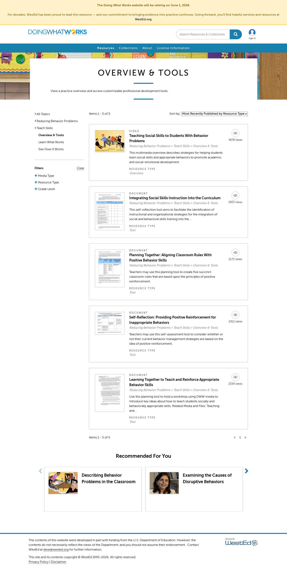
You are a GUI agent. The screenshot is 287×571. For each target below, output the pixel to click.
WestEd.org (143, 19)
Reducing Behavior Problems (57, 121)
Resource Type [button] (48, 182)
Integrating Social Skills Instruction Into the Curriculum (174, 198)
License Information (173, 48)
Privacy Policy (39, 562)
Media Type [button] (45, 176)
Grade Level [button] (46, 189)
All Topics (43, 114)
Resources (105, 48)
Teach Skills (45, 128)
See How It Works (51, 149)
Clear (80, 168)
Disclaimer (58, 562)
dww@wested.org (56, 549)
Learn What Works (51, 142)
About (147, 48)
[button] (252, 34)
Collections (128, 48)
